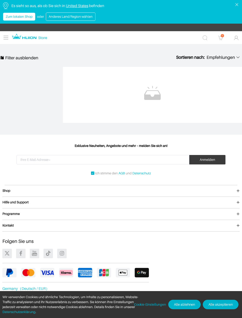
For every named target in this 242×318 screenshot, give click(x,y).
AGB (121, 173)
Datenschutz (141, 173)
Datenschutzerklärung (18, 312)
